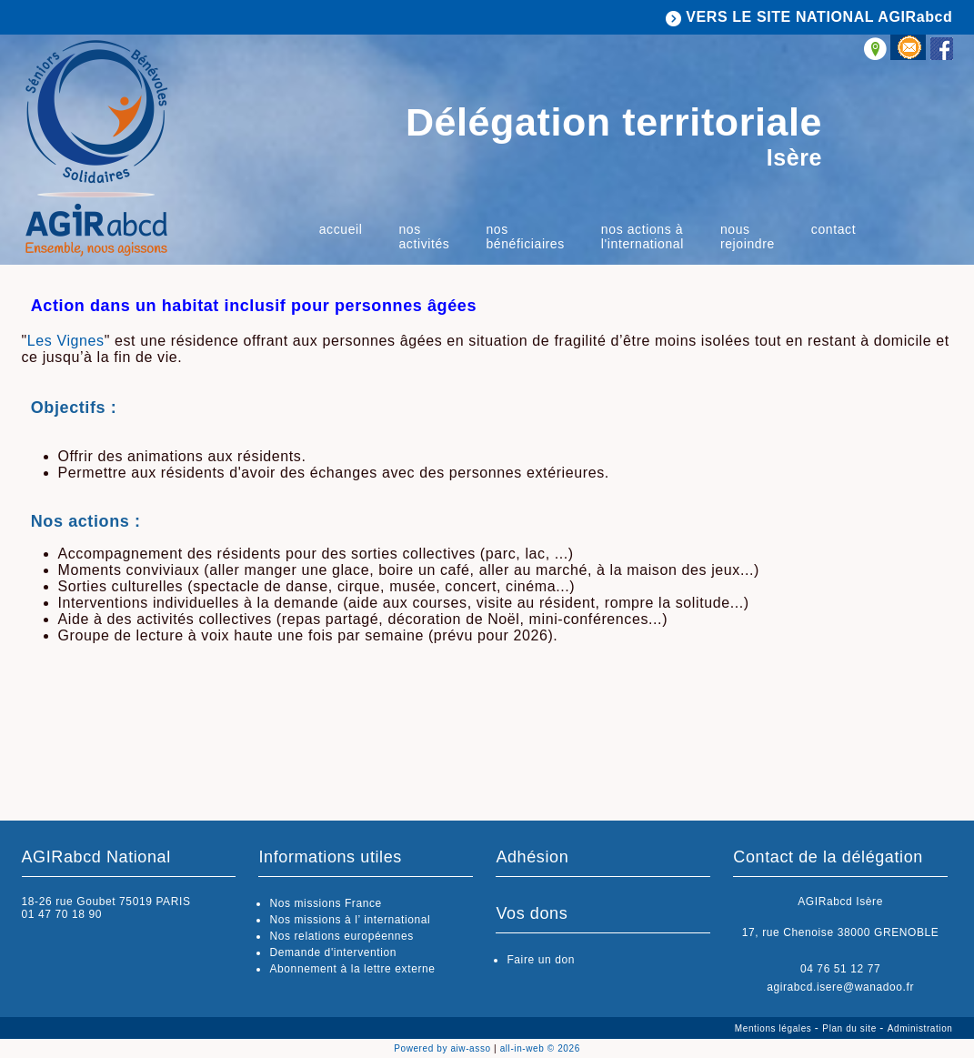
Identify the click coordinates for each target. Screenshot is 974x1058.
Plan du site (850, 1028)
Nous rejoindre (747, 236)
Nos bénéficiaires (525, 236)
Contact (833, 229)
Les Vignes (66, 340)
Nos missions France (325, 903)
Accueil (341, 229)
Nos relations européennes (341, 936)
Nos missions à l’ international (349, 919)
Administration (920, 1028)
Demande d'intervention (333, 952)
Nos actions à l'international (642, 236)
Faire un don (541, 959)
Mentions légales (775, 1028)
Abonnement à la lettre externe (352, 968)
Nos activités (423, 236)
